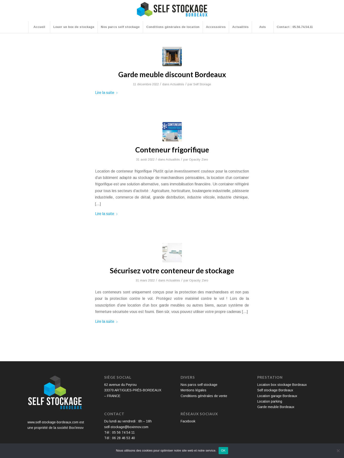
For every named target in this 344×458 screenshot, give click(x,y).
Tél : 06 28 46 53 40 (119, 438)
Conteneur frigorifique (172, 149)
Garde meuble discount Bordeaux (172, 74)
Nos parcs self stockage (199, 385)
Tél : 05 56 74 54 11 (119, 432)
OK (223, 450)
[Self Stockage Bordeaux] (172, 12)
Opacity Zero (198, 159)
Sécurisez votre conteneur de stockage (172, 270)
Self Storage (202, 84)
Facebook (188, 421)
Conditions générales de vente (204, 396)
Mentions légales (193, 390)
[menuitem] (39, 27)
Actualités (177, 84)
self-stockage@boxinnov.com (126, 427)
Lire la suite (106, 92)
